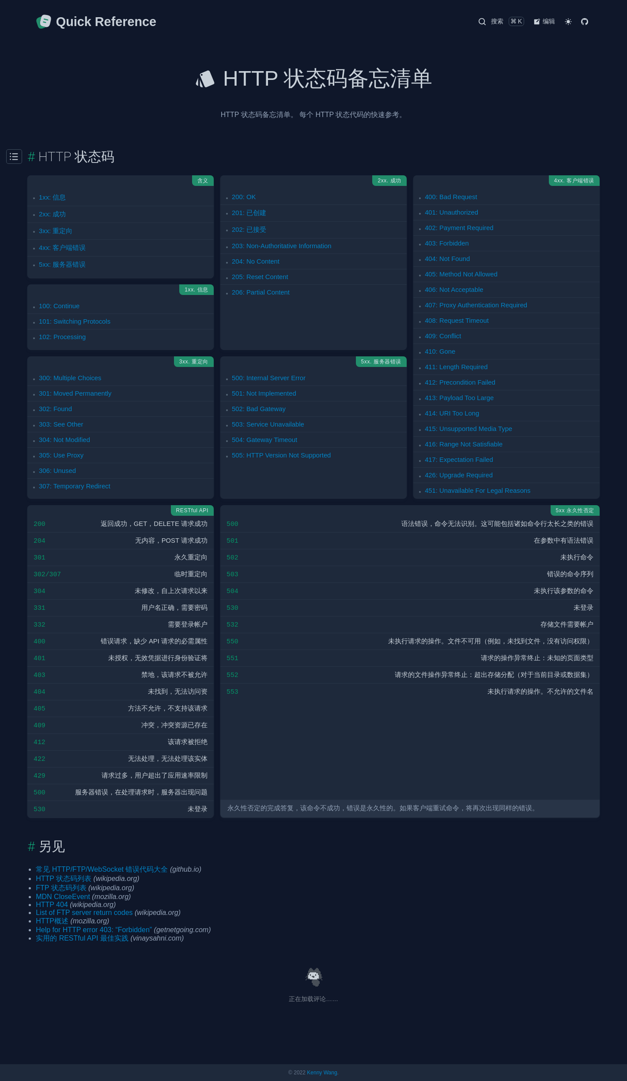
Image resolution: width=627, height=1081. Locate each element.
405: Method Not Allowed (461, 274)
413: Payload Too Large (459, 397)
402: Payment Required (459, 227)
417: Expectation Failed (459, 459)
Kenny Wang (322, 1073)
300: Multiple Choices (70, 378)
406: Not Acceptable (454, 289)
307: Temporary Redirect (74, 486)
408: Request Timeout (457, 320)
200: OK (244, 196)
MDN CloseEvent (63, 896)
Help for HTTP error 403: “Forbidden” (94, 930)
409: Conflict (443, 336)
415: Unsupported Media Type (468, 428)
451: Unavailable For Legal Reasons (477, 490)
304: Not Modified (64, 439)
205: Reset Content (260, 276)
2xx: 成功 (52, 214)
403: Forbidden (447, 243)
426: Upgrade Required (459, 475)
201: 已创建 (249, 212)
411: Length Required (456, 366)
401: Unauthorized (451, 212)
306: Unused (57, 470)
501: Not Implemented (264, 393)
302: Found (55, 408)
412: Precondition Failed (460, 382)
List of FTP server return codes (84, 912)
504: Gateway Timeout (264, 439)
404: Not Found (447, 258)
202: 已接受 (249, 229)
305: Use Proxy (61, 455)
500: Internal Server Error (269, 378)
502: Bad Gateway (259, 408)
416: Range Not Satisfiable (463, 444)
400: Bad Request (451, 196)
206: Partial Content (261, 292)
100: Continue (59, 306)
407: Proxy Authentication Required (476, 305)
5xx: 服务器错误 (62, 264)
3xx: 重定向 (55, 230)
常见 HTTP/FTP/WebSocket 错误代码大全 (102, 869)
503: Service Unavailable (268, 424)
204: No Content (256, 261)
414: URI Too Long (452, 413)
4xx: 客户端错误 (62, 247)
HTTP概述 (52, 921)
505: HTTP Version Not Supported (281, 455)
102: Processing (62, 336)
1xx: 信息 (52, 197)
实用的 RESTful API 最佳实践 (82, 938)
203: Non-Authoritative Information (281, 245)
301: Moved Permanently (75, 393)
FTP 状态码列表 (61, 888)
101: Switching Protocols (74, 321)
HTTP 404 (52, 904)
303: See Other (61, 424)
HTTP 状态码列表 (63, 878)
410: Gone (440, 351)
